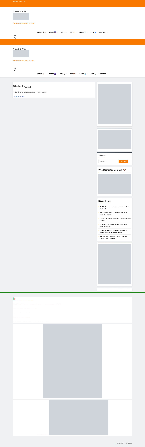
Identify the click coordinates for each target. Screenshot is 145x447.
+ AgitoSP (102, 32)
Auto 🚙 (93, 32)
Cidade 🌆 (52, 32)
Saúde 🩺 (82, 32)
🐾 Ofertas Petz (119, 443)
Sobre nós (129, 443)
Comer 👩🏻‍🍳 (40, 32)
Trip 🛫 (63, 32)
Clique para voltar (18, 96)
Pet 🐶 (72, 32)
